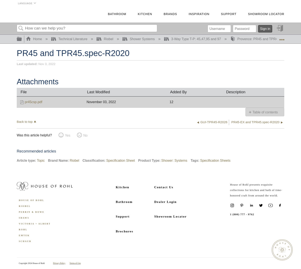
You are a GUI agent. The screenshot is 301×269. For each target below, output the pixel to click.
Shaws (24, 218)
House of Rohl (31, 200)
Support (228, 14)
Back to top (25, 121)
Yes (67, 135)
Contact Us (163, 187)
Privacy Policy (59, 263)
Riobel (105, 39)
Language (25, 3)
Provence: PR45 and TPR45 (255, 39)
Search (21, 28)
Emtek (24, 235)
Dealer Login (165, 202)
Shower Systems (139, 39)
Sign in (265, 29)
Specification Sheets (215, 160)
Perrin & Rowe (31, 212)
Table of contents (265, 112)
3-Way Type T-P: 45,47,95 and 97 (193, 39)
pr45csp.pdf (33, 102)
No (85, 135)
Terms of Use (75, 263)
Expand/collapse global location (281, 38)
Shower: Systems (174, 160)
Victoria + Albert (35, 224)
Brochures (124, 231)
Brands (170, 14)
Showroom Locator (266, 14)
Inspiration (199, 14)
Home (34, 39)
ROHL (23, 229)
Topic (41, 160)
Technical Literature (69, 39)
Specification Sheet (120, 160)
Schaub (25, 241)
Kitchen (145, 14)
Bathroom (117, 14)
